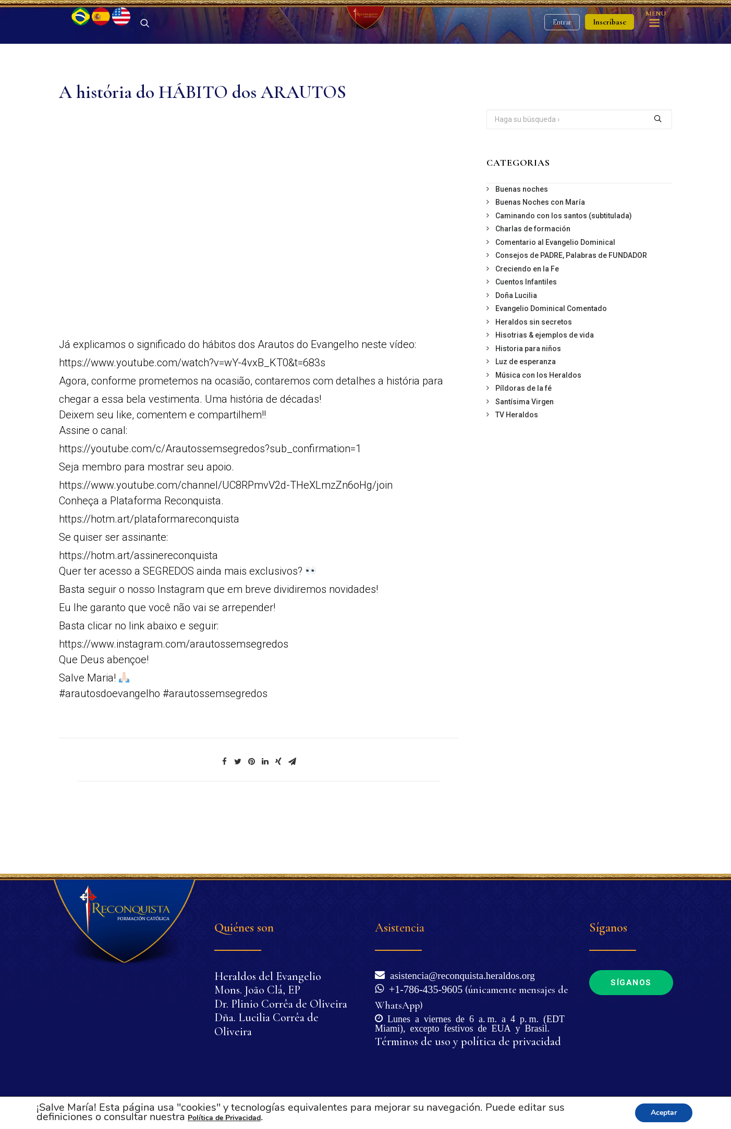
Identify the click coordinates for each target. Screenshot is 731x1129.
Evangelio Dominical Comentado (551, 363)
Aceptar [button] (664, 1113)
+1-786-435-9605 (423, 988)
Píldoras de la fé (523, 443)
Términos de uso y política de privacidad (468, 1041)
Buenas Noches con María (540, 257)
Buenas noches (521, 244)
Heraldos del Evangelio (267, 976)
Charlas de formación (532, 283)
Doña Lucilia (516, 350)
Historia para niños (528, 403)
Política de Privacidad (224, 1118)
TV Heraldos (516, 469)
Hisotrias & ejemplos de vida (544, 390)
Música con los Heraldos (538, 430)
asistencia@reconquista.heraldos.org (460, 974)
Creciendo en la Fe (527, 323)
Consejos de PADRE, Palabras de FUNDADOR (571, 310)
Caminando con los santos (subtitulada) (563, 270)
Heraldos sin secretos (533, 377)
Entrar (562, 49)
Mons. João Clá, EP (257, 990)
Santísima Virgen (524, 456)
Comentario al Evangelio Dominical (555, 297)
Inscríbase (609, 49)
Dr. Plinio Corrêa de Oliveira (280, 1004)
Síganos (631, 982)
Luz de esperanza (525, 416)
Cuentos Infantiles (526, 336)
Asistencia (399, 927)
